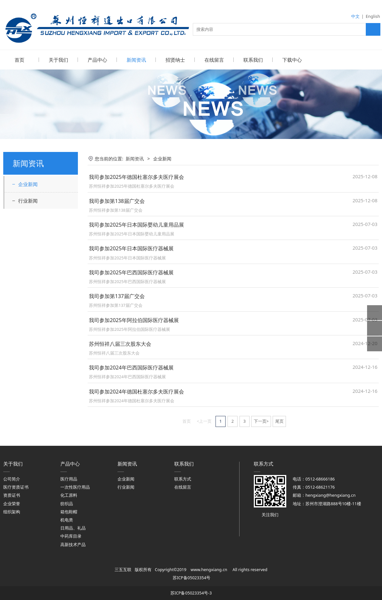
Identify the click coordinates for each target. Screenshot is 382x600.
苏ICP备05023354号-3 (191, 592)
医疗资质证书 (16, 487)
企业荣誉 (11, 503)
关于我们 (58, 59)
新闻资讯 (136, 59)
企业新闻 (28, 184)
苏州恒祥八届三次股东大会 (120, 343)
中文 (355, 16)
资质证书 (11, 495)
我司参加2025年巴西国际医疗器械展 (131, 272)
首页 (19, 59)
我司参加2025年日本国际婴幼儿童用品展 (136, 224)
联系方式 (182, 478)
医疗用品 (68, 478)
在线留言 (214, 59)
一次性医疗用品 (75, 487)
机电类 (66, 519)
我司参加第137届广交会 (117, 295)
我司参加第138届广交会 (117, 200)
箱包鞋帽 (68, 511)
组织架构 (11, 511)
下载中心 (292, 59)
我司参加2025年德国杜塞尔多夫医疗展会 (136, 176)
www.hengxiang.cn (209, 569)
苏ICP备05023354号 (191, 577)
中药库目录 (70, 536)
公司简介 (11, 478)
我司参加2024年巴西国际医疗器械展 (131, 367)
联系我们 (253, 59)
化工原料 (68, 495)
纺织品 (66, 503)
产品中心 (97, 59)
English (373, 16)
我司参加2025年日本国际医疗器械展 (131, 248)
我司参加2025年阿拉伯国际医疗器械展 (134, 319)
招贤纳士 (175, 59)
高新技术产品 (73, 544)
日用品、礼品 (73, 528)
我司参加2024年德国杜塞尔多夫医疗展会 (136, 391)
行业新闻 (28, 200)
